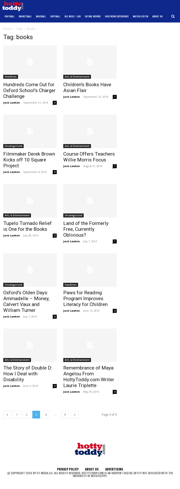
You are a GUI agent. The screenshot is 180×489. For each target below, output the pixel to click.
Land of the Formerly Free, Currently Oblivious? (86, 229)
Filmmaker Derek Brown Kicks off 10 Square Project (29, 159)
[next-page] (75, 414)
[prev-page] (7, 414)
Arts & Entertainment (77, 76)
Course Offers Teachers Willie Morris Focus (89, 157)
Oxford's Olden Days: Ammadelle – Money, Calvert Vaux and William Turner (26, 301)
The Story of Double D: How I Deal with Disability (27, 373)
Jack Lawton (11, 102)
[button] (173, 16)
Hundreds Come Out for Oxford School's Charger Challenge (29, 90)
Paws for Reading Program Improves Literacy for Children (85, 298)
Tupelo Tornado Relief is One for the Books (27, 226)
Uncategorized (13, 146)
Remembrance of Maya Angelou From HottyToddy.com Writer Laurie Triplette (88, 376)
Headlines (11, 76)
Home (7, 29)
